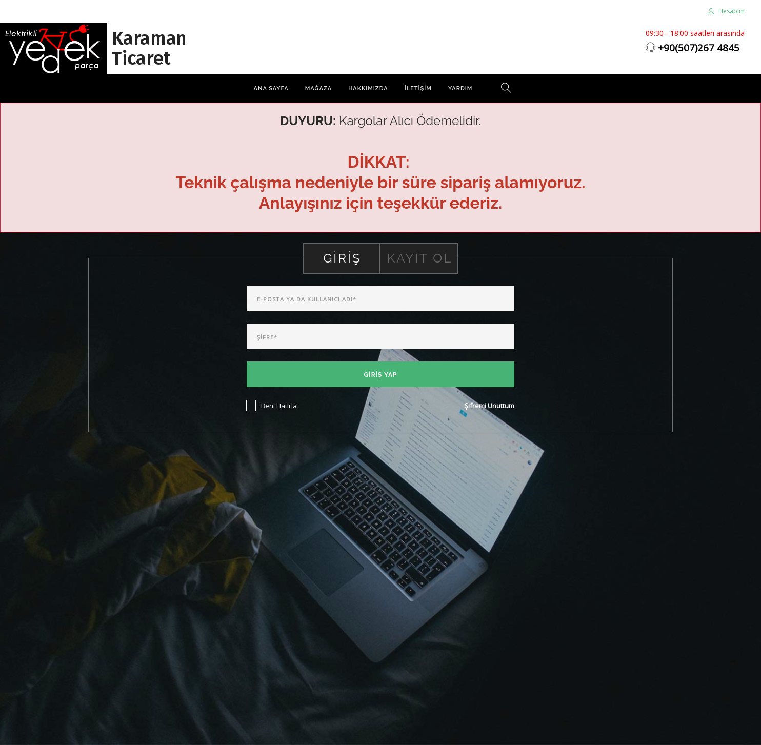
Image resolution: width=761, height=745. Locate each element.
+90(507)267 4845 (698, 47)
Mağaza (318, 88)
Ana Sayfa (271, 88)
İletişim (418, 88)
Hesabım (726, 11)
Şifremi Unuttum (489, 405)
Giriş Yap (380, 374)
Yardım (460, 88)
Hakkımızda (368, 88)
